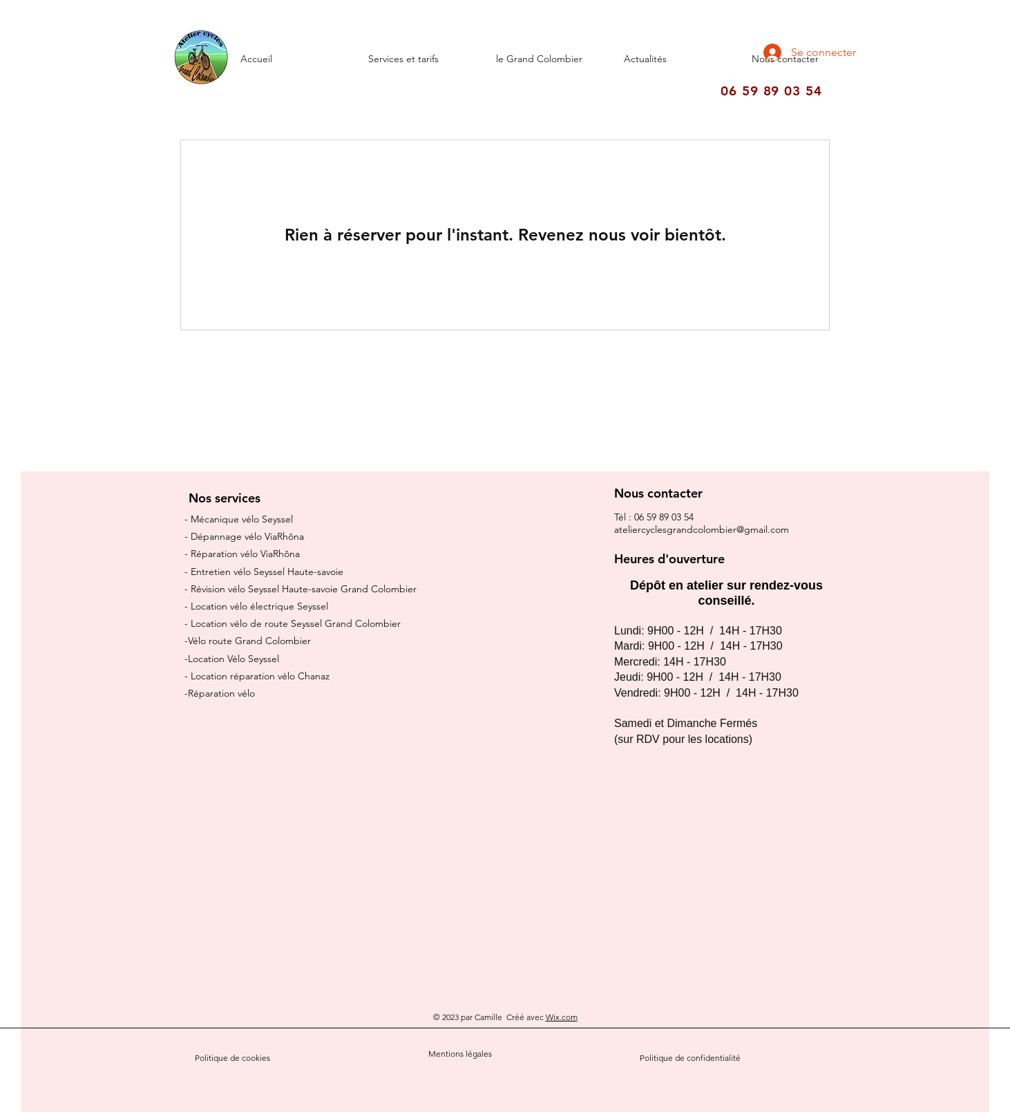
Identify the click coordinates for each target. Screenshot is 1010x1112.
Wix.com (562, 1017)
